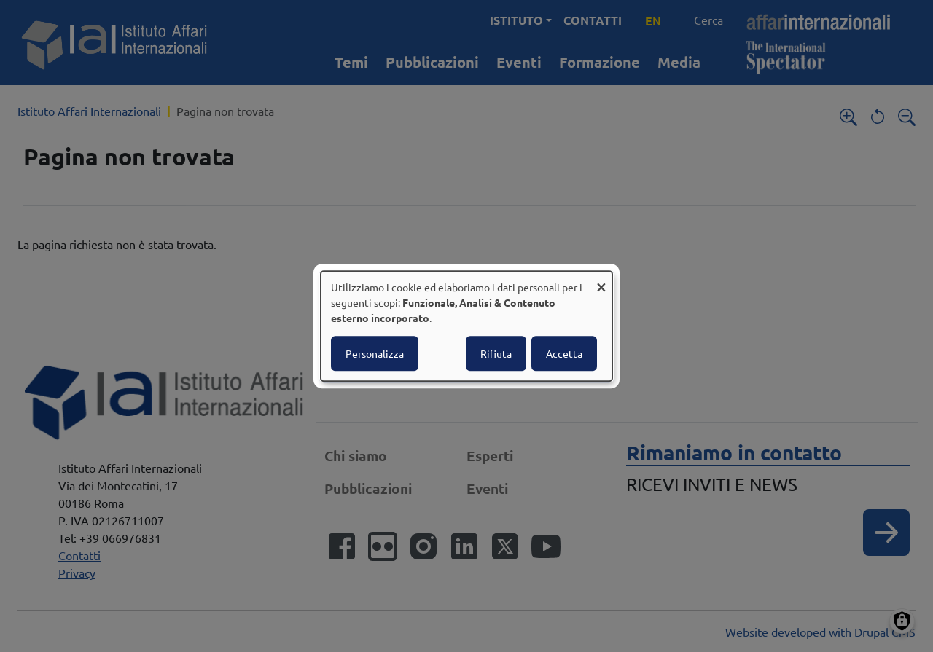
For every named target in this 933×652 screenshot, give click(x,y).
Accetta (564, 353)
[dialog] (466, 326)
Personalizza (375, 353)
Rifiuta (496, 353)
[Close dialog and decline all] (601, 280)
